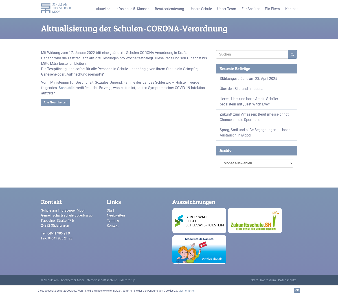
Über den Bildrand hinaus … (241, 89)
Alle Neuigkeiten (55, 102)
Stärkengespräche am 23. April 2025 (248, 78)
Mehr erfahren (186, 290)
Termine (113, 221)
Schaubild (67, 88)
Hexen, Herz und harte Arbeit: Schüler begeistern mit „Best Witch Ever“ (249, 101)
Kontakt (113, 225)
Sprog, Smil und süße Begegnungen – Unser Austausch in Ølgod (255, 132)
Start (110, 210)
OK (297, 290)
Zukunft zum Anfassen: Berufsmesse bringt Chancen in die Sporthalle (254, 117)
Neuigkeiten (116, 215)
